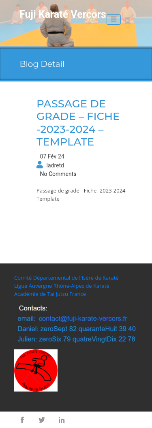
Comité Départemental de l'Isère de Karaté (66, 277)
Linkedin (62, 420)
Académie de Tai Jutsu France (50, 293)
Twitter (42, 420)
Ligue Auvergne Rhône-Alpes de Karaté (61, 285)
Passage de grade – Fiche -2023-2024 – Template (78, 122)
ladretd (55, 165)
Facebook (22, 420)
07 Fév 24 (52, 156)
